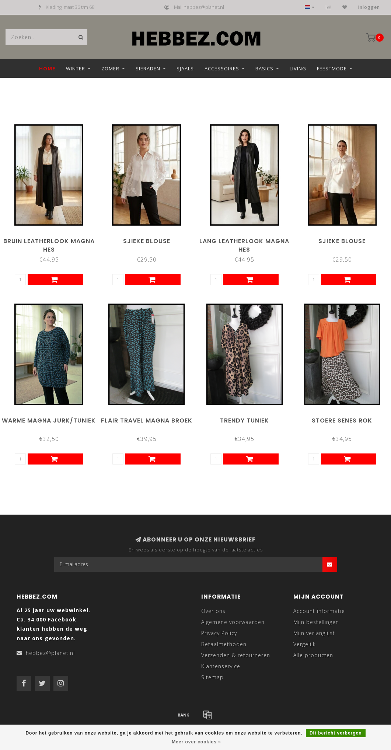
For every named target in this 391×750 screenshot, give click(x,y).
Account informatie (319, 610)
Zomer (110, 68)
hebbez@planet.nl (50, 652)
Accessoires (222, 68)
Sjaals (185, 68)
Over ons (213, 610)
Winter (75, 68)
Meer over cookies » (196, 741)
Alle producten (313, 655)
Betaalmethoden (224, 644)
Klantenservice (220, 666)
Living (298, 68)
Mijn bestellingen (316, 621)
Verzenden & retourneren (235, 655)
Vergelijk (304, 644)
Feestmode (332, 68)
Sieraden (148, 68)
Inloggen (369, 7)
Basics (264, 68)
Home (47, 68)
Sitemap (212, 677)
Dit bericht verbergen (336, 733)
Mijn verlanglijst (314, 633)
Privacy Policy (219, 633)
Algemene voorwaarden (233, 621)
